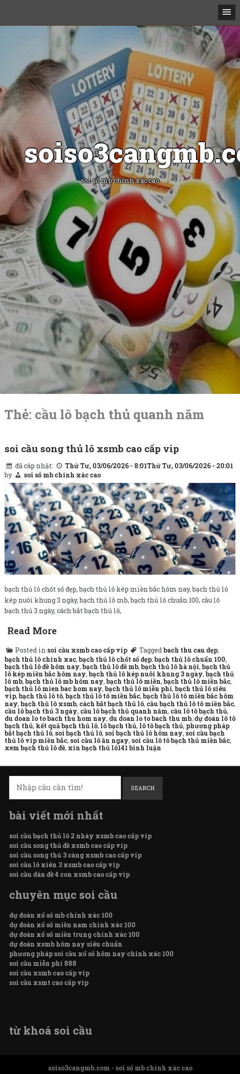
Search (142, 788)
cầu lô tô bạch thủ (198, 711)
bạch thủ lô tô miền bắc (102, 696)
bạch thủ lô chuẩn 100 (189, 659)
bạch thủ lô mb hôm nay (64, 681)
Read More (32, 631)
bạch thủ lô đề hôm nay (42, 666)
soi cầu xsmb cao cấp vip (87, 650)
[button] (226, 12)
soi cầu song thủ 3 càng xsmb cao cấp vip (75, 855)
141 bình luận (139, 747)
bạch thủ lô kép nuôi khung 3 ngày (146, 674)
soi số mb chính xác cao (62, 475)
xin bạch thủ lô (93, 747)
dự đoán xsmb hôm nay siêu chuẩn (65, 944)
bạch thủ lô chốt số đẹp (115, 659)
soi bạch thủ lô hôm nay (144, 733)
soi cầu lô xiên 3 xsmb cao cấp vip (64, 864)
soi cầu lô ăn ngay (99, 740)
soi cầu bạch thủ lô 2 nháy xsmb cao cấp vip (80, 835)
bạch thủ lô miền (133, 681)
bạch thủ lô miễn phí (138, 688)
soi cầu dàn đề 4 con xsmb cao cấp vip (69, 874)
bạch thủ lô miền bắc (197, 681)
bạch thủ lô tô (41, 696)
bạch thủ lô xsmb (48, 703)
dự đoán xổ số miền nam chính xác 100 (72, 924)
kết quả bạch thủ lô (67, 725)
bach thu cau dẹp (191, 650)
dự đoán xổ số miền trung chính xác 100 (74, 934)
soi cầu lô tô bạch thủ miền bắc (180, 740)
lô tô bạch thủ (161, 725)
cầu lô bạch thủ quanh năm (124, 711)
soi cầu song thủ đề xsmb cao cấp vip (68, 845)
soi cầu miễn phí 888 (42, 963)
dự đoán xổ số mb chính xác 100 (61, 915)
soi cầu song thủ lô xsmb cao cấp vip (92, 448)
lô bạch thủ (118, 725)
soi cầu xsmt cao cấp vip (48, 982)
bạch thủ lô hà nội (170, 666)
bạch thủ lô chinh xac (40, 659)
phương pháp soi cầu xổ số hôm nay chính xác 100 (91, 953)
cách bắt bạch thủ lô (111, 703)
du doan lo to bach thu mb (150, 718)
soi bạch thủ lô (78, 733)
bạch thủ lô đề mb (110, 666)
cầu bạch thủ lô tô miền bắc (190, 703)
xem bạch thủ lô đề (35, 747)
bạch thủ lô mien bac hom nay (53, 688)
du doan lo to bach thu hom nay (55, 718)
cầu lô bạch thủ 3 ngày (41, 711)
